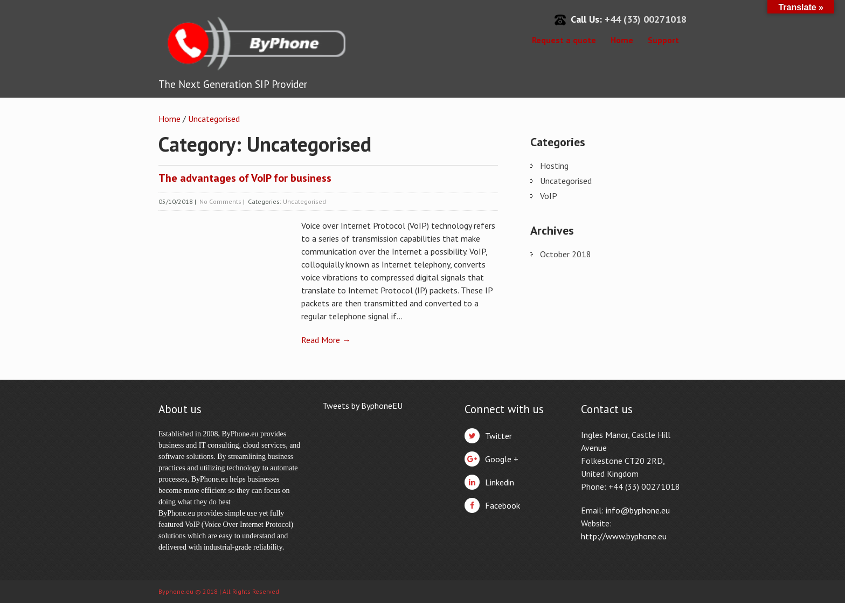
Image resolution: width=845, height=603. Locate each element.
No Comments (220, 201)
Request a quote (564, 40)
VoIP (548, 195)
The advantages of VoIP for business (244, 178)
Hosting (554, 165)
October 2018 (565, 254)
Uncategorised (214, 118)
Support (663, 40)
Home (622, 40)
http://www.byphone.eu (624, 536)
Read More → (326, 339)
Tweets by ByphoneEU (362, 405)
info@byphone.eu (638, 510)
